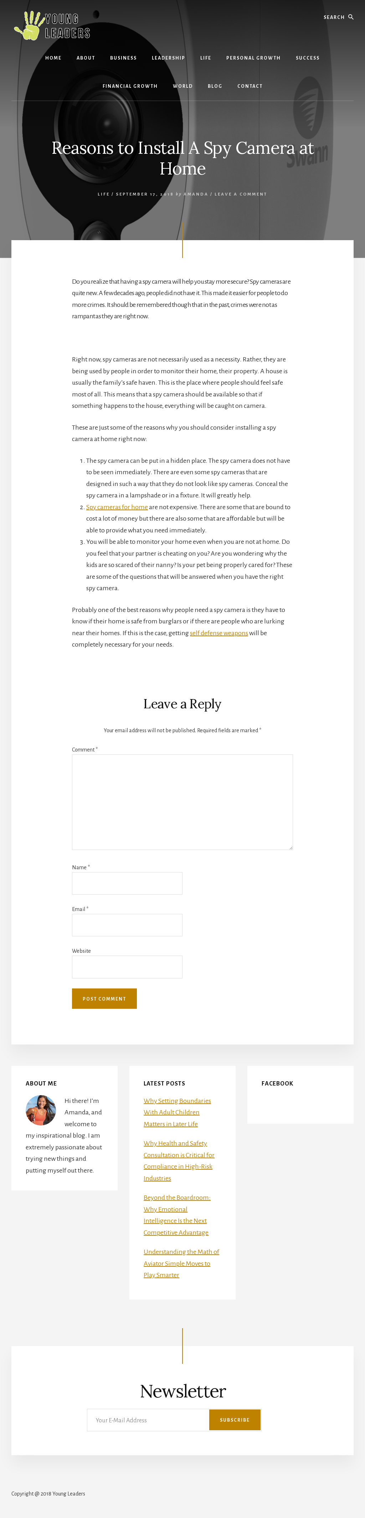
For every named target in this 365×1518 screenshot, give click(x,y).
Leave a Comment (241, 194)
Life (104, 194)
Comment (85, 750)
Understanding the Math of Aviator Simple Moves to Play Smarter (181, 1263)
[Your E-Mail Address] (174, 1420)
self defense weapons (219, 633)
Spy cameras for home (117, 507)
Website (81, 951)
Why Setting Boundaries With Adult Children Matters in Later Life (177, 1112)
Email (80, 909)
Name (81, 867)
